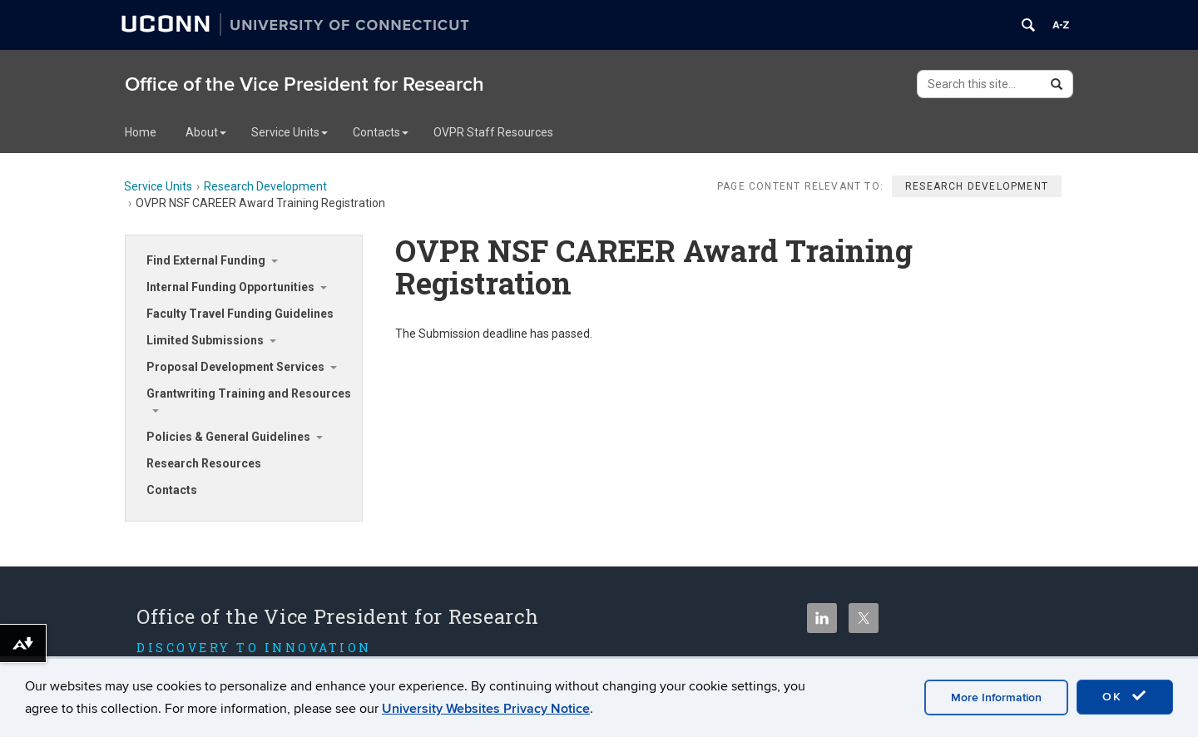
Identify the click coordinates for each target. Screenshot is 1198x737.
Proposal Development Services (235, 366)
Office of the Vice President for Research (304, 84)
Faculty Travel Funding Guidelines (240, 313)
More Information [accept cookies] (996, 697)
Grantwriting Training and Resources (248, 393)
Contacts (380, 132)
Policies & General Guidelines (228, 436)
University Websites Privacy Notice (486, 708)
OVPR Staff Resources (493, 132)
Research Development (265, 186)
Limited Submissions (205, 340)
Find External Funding (205, 260)
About (206, 132)
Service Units (289, 132)
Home (140, 132)
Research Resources (203, 463)
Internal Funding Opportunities (230, 287)
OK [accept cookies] (1124, 696)
